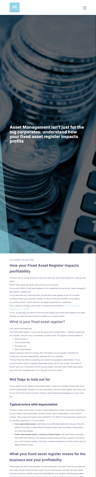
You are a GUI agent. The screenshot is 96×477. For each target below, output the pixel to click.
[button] (84, 7)
